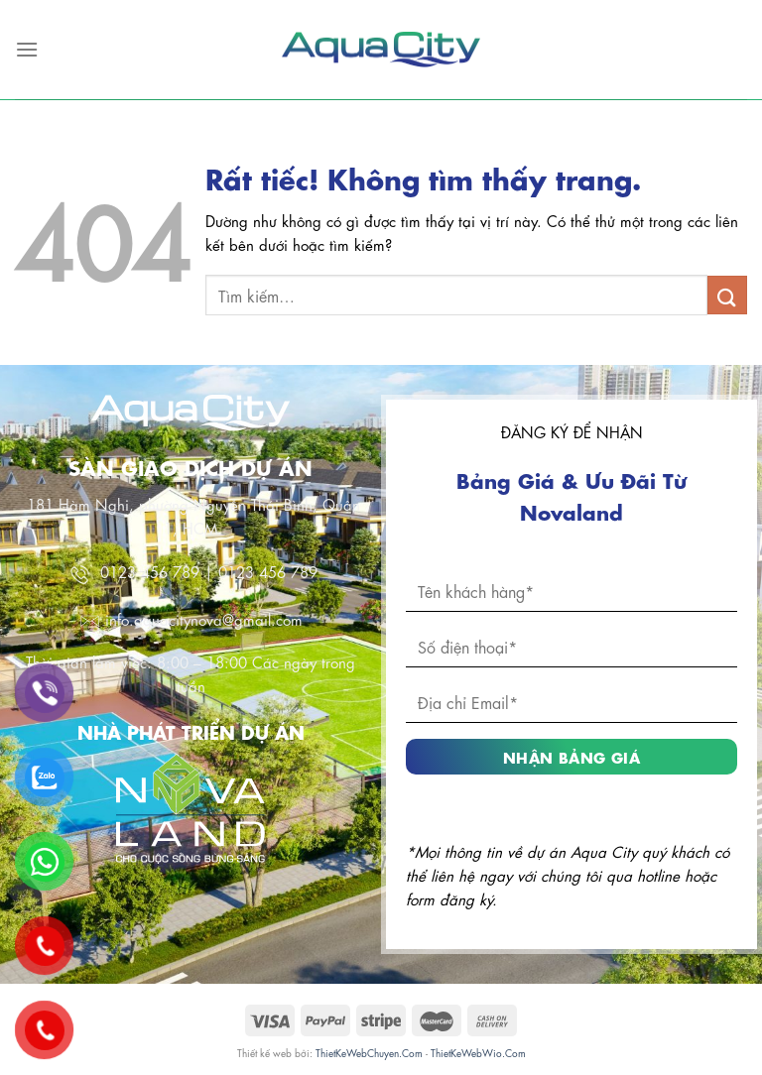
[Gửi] (727, 295)
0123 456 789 (149, 571)
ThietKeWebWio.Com (478, 1052)
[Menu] (27, 49)
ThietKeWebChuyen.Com (369, 1052)
